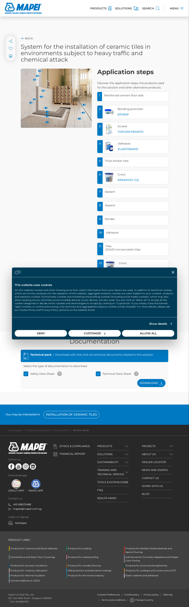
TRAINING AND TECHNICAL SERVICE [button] (110, 472)
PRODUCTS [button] (104, 446)
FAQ (100, 490)
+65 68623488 (22, 504)
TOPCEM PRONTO (130, 131)
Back (27, 38)
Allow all (148, 333)
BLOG (146, 494)
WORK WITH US (152, 486)
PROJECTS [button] (149, 446)
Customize (94, 333)
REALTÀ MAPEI (106, 498)
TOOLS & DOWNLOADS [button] (112, 482)
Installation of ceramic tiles (71, 414)
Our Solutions (61, 430)
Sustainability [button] (108, 462)
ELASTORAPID (128, 149)
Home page (14, 430)
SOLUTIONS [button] (105, 454)
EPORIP (123, 114)
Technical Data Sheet (116, 373)
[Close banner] (173, 272)
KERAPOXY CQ (128, 180)
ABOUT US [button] (149, 454)
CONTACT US (150, 478)
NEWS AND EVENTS (155, 470)
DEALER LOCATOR (154, 462)
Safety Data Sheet (42, 373)
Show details (158, 323)
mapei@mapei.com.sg (27, 508)
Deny (41, 333)
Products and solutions (38, 430)
